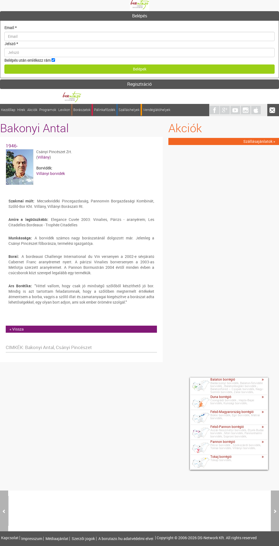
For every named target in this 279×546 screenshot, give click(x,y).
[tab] (139, 16)
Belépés (139, 16)
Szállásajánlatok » (259, 141)
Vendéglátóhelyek (156, 109)
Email (10, 27)
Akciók (32, 109)
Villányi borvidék (50, 173)
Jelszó (11, 43)
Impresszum (31, 539)
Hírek (21, 109)
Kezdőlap (8, 109)
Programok (47, 109)
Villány (44, 157)
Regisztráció (139, 84)
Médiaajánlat (57, 539)
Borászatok (81, 109)
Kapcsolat (10, 538)
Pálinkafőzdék (104, 109)
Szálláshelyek (129, 109)
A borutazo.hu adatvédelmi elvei (125, 539)
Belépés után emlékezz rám (27, 60)
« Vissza (17, 329)
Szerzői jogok (83, 539)
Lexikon (64, 109)
